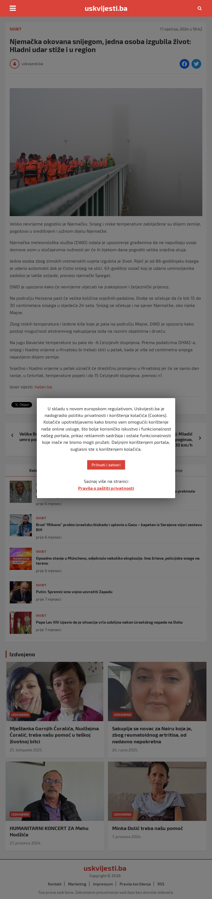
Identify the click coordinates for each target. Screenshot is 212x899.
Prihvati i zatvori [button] (106, 464)
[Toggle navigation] (13, 8)
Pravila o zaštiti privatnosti (106, 488)
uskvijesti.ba (106, 8)
